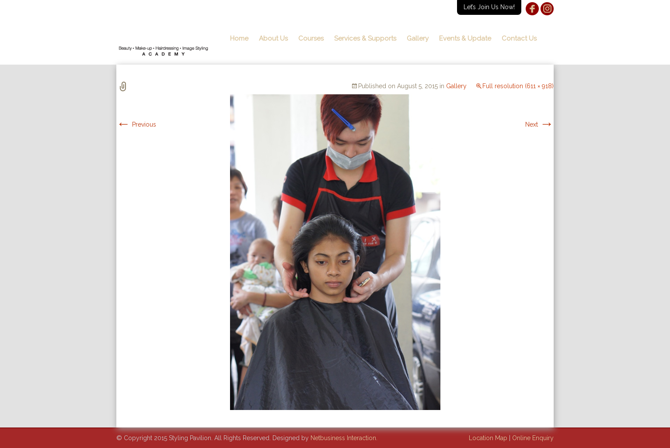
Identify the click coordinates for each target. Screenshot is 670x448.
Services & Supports (365, 38)
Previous (136, 124)
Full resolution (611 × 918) (518, 86)
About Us (273, 38)
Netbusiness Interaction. (344, 437)
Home (239, 38)
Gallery (418, 38)
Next (539, 124)
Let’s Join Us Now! (489, 6)
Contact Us (519, 38)
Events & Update (465, 38)
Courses (311, 38)
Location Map (488, 437)
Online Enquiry (533, 437)
